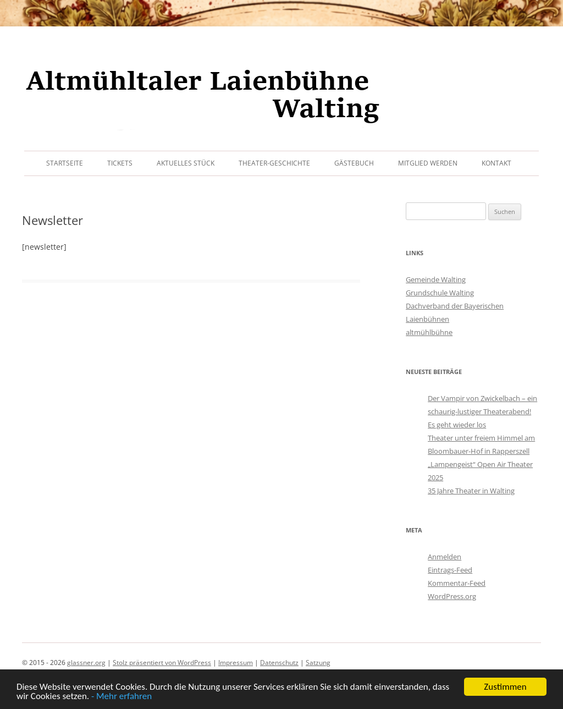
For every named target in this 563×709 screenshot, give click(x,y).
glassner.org (86, 662)
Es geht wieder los (457, 425)
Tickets (120, 163)
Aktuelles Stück (185, 163)
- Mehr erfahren (121, 696)
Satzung (318, 662)
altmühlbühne (429, 332)
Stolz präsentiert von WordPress (162, 662)
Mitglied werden (427, 163)
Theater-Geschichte (274, 163)
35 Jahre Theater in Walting (471, 491)
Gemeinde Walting (436, 279)
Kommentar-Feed (456, 583)
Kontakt (496, 163)
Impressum (235, 662)
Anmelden (444, 557)
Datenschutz (279, 662)
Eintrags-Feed (450, 570)
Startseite (64, 163)
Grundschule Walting (440, 293)
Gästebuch (354, 163)
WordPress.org (452, 596)
